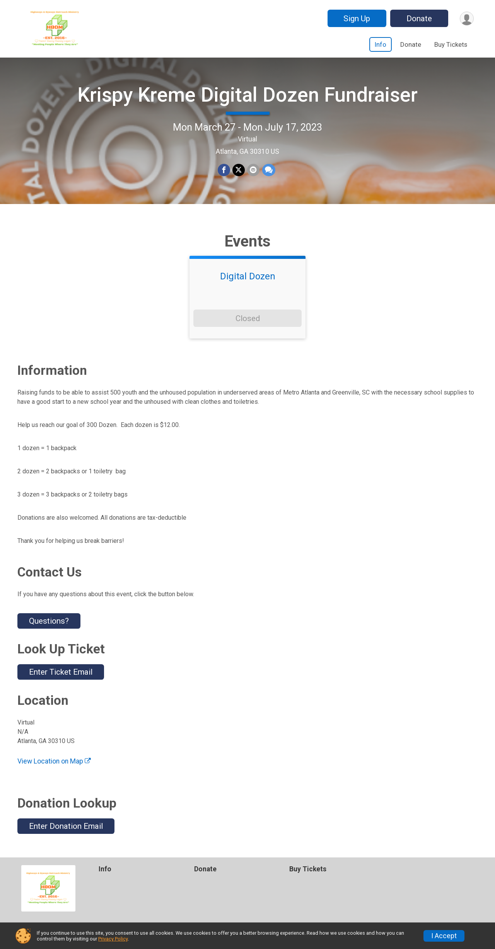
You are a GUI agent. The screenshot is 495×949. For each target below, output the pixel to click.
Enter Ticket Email (60, 672)
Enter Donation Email (66, 826)
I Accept (444, 936)
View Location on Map (54, 761)
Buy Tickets (450, 44)
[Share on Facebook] (224, 170)
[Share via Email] (253, 170)
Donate (419, 18)
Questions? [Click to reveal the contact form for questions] (49, 621)
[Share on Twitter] (238, 170)
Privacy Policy (113, 939)
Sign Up (356, 18)
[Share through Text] (268, 170)
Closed (248, 318)
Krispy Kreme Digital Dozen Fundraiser (247, 95)
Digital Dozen (247, 277)
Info (380, 44)
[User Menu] (466, 18)
